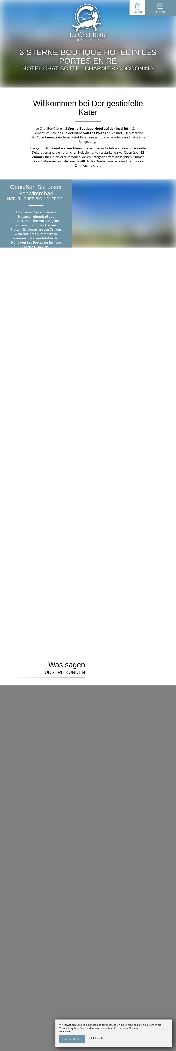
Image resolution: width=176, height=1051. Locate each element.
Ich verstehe (72, 1039)
